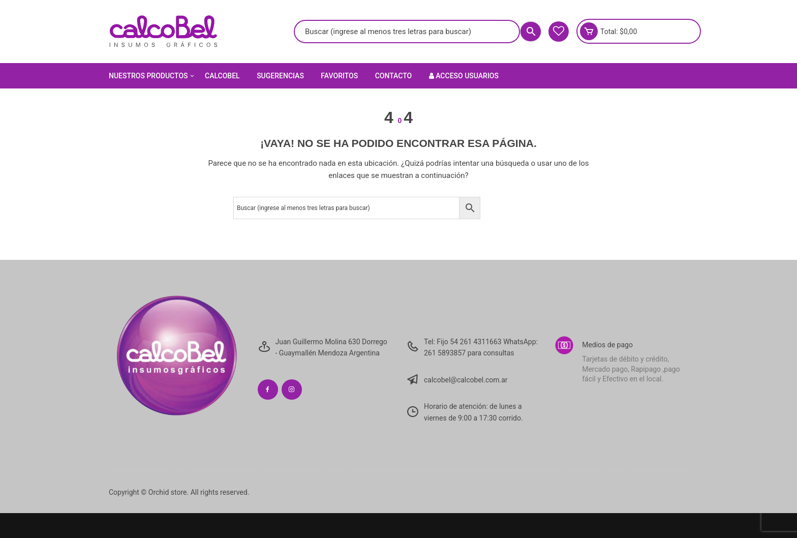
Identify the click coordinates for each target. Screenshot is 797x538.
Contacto (393, 76)
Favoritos (339, 76)
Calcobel (222, 76)
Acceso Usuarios (464, 76)
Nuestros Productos (152, 75)
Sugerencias (280, 76)
